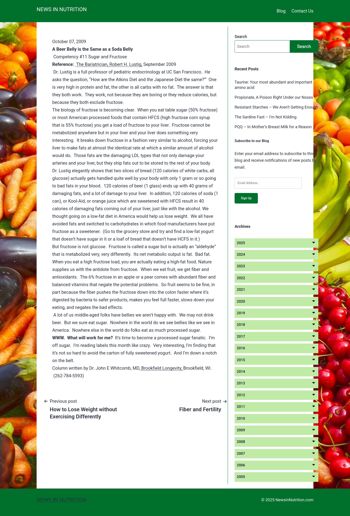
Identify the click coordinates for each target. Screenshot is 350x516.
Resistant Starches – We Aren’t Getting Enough (276, 107)
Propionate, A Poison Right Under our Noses (274, 97)
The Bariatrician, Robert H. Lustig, (108, 64)
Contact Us (302, 11)
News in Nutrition (62, 9)
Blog (281, 11)
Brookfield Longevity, (161, 368)
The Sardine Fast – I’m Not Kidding (265, 117)
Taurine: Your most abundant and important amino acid (273, 85)
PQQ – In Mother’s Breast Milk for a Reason (273, 126)
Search (241, 36)
